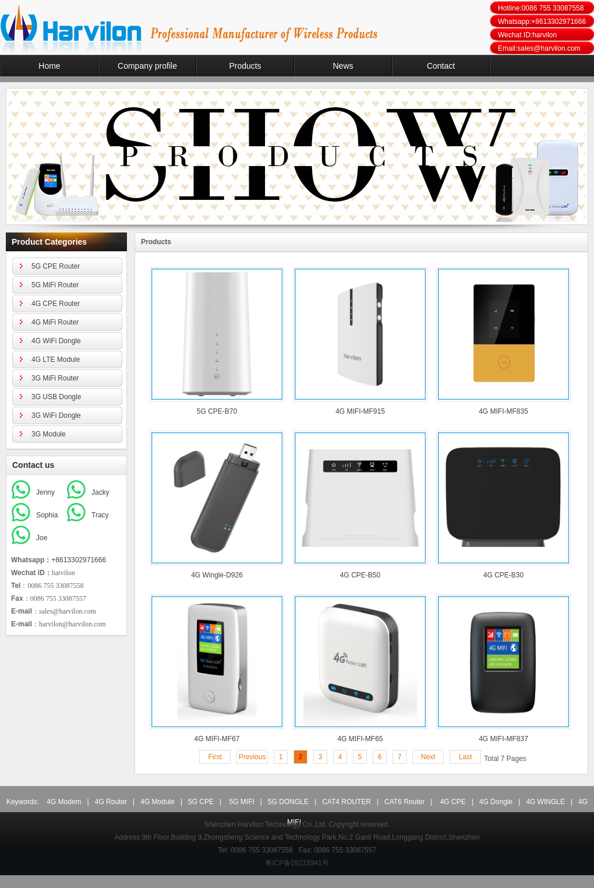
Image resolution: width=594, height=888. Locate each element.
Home (49, 66)
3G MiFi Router (55, 378)
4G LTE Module (55, 359)
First (214, 757)
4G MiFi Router (55, 322)
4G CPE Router (55, 303)
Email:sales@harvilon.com (539, 48)
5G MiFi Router (55, 285)
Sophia (47, 515)
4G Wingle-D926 (217, 575)
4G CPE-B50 (360, 575)
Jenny (45, 492)
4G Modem (64, 802)
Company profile (147, 66)
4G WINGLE (545, 802)
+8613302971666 (78, 560)
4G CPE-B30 (503, 575)
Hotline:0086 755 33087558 (541, 8)
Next (428, 757)
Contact (441, 66)
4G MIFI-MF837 (503, 739)
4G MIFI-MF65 (360, 739)
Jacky (100, 492)
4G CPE (453, 802)
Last (465, 757)
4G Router (111, 802)
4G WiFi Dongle (56, 341)
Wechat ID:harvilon (527, 35)
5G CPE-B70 (217, 411)
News (343, 66)
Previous (252, 757)
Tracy (100, 515)
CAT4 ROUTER (346, 802)
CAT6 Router (404, 802)
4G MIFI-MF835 (503, 411)
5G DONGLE (288, 802)
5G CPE (201, 802)
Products (245, 66)
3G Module (48, 434)
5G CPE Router (55, 266)
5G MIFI (241, 802)
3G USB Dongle (56, 397)
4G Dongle (495, 802)
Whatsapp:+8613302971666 (542, 21)
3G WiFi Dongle (56, 415)
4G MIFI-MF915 (360, 411)
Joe (41, 538)
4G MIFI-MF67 (216, 739)
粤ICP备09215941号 (296, 863)
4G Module (157, 802)
